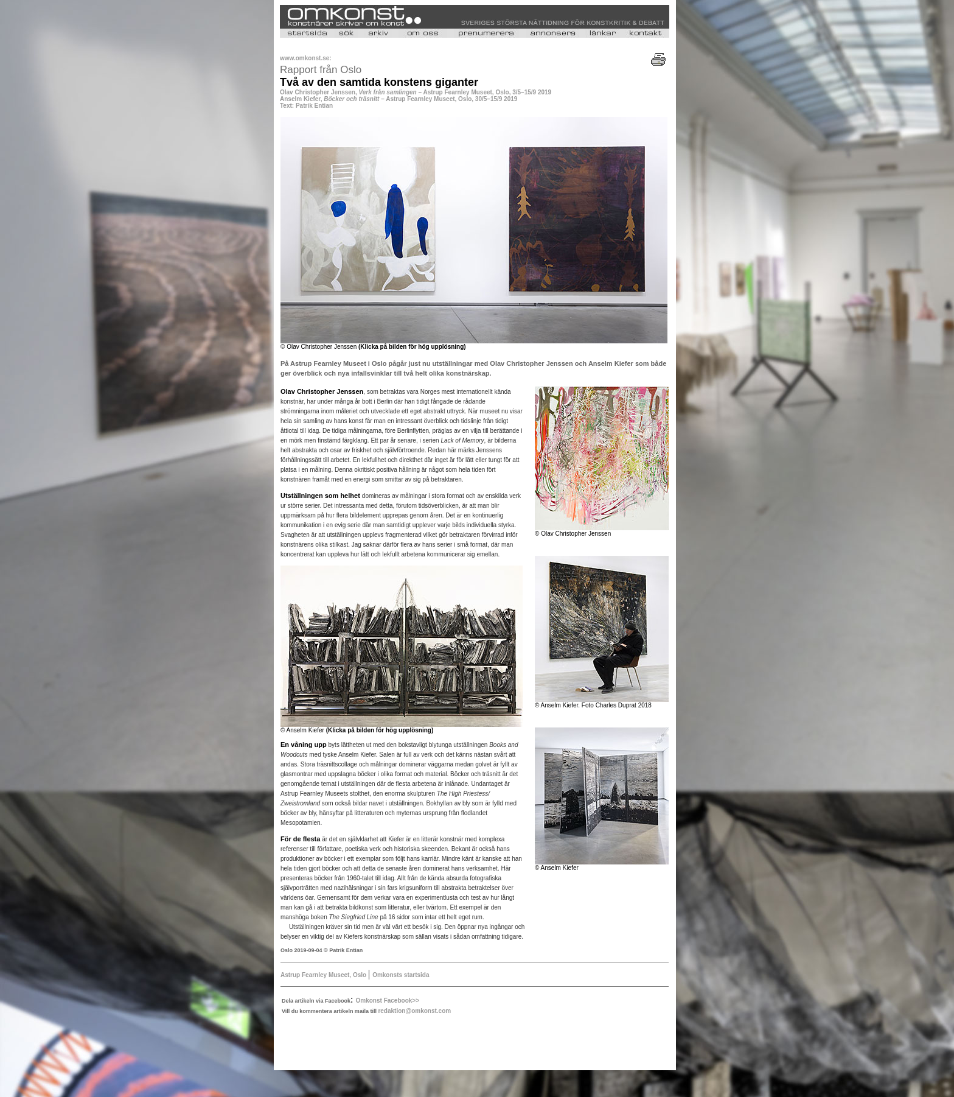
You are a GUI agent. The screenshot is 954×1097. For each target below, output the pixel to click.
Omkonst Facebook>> (387, 1000)
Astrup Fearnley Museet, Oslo (323, 975)
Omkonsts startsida (400, 975)
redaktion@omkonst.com (414, 1011)
